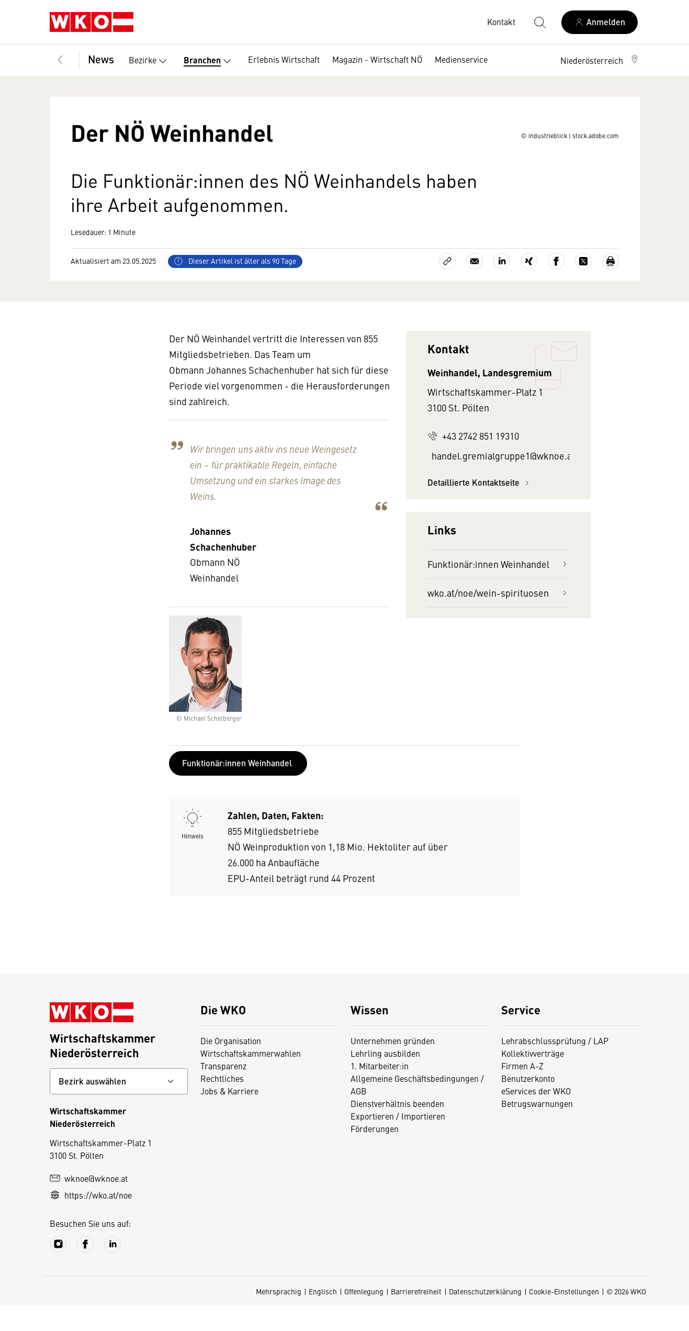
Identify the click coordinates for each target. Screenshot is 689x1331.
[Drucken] (610, 286)
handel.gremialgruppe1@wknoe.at (501, 481)
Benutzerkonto (528, 1104)
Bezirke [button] (150, 61)
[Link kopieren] (447, 286)
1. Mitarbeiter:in (380, 1091)
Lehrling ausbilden (385, 1078)
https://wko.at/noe (91, 1220)
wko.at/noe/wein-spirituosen (498, 618)
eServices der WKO (536, 1116)
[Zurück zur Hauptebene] (60, 60)
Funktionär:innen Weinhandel (498, 589)
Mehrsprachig (278, 1317)
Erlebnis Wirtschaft (284, 59)
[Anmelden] (599, 22)
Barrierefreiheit (416, 1317)
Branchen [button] (209, 61)
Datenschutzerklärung (485, 1317)
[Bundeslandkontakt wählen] (119, 1107)
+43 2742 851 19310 (473, 461)
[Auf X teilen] (583, 286)
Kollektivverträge (532, 1078)
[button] (600, 60)
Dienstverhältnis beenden (397, 1129)
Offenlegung (363, 1317)
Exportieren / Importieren (398, 1141)
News (101, 58)
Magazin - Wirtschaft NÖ (377, 59)
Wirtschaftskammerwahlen (250, 1078)
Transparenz (223, 1091)
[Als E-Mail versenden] (474, 286)
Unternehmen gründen (393, 1066)
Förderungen (375, 1154)
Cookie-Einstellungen (564, 1317)
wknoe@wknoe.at (89, 1204)
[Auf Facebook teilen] (556, 286)
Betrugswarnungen (537, 1129)
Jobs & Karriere (229, 1116)
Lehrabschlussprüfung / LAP (554, 1066)
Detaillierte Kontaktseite (479, 508)
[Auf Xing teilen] (529, 286)
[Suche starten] (539, 22)
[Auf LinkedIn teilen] (501, 286)
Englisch (323, 1317)
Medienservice (461, 59)
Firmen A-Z (522, 1091)
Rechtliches (222, 1104)
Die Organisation (230, 1066)
